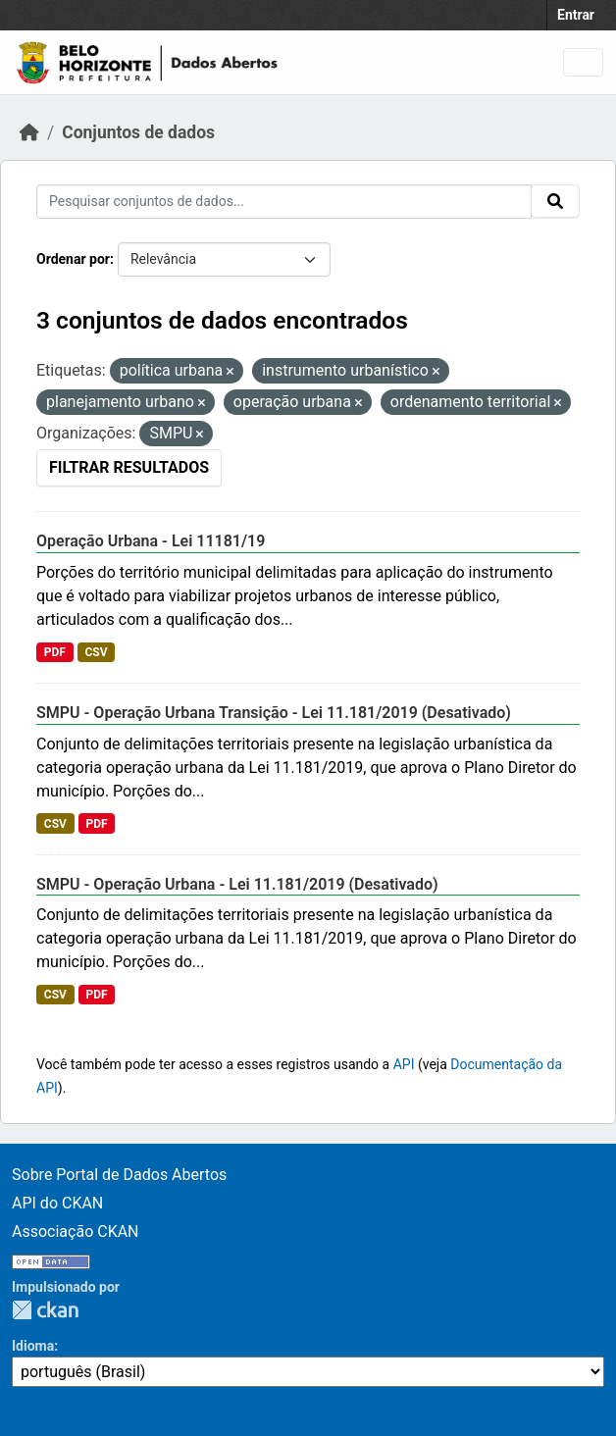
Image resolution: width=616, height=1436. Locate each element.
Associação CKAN (75, 1231)
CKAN (45, 1310)
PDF (55, 652)
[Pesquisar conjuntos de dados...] (284, 201)
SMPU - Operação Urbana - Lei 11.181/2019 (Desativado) (237, 884)
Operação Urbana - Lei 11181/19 (150, 541)
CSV (95, 652)
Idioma (33, 1346)
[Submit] (555, 201)
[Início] (29, 132)
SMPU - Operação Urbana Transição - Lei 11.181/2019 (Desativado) (273, 712)
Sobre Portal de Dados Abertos (119, 1174)
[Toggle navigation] (583, 62)
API (404, 1064)
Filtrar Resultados (129, 467)
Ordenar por (73, 259)
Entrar (575, 15)
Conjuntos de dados (138, 132)
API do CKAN (57, 1203)
